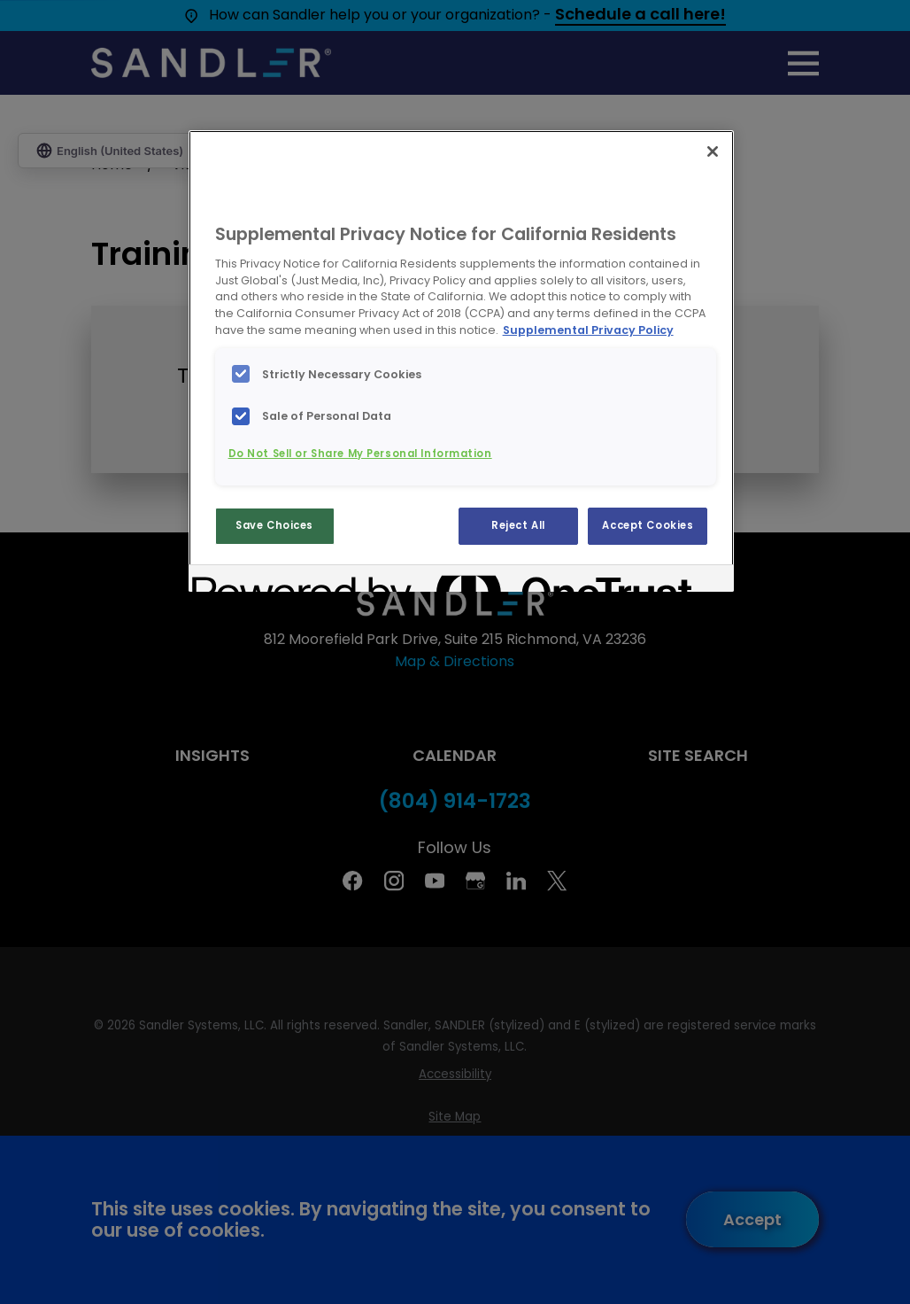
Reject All (518, 525)
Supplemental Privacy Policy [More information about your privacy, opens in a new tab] (588, 330)
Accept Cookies (647, 525)
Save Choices (274, 525)
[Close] (712, 151)
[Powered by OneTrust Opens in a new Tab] (256, 581)
